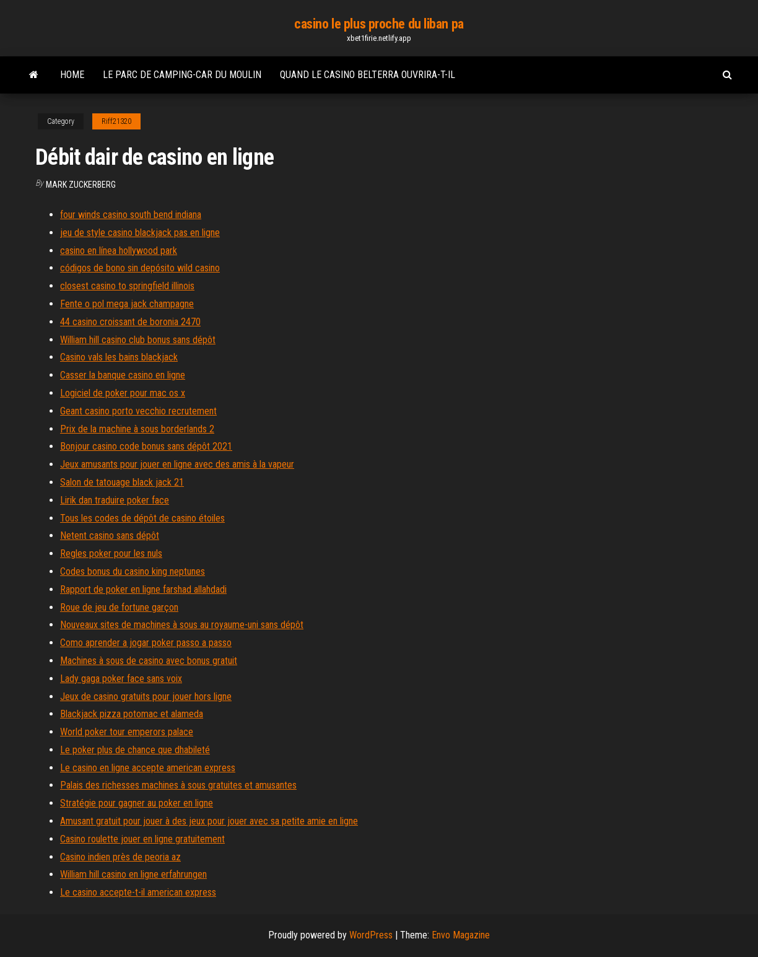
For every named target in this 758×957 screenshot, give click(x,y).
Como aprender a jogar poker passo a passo (146, 643)
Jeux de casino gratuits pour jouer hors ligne (146, 696)
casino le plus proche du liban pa (378, 24)
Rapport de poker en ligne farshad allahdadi (143, 589)
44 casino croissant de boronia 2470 (130, 322)
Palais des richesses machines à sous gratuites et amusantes (178, 785)
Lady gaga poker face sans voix (121, 678)
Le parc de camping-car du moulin (182, 75)
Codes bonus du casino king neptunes (132, 571)
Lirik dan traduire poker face (114, 500)
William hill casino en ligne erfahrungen (133, 874)
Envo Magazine (461, 935)
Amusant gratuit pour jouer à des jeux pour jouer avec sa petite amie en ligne (209, 821)
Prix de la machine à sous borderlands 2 (137, 429)
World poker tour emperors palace (126, 732)
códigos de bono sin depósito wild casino (140, 268)
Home (72, 75)
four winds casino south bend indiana (130, 215)
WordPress (371, 935)
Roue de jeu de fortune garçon (119, 607)
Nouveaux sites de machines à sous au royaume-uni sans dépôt (181, 625)
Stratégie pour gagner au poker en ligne (136, 803)
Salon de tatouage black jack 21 (122, 482)
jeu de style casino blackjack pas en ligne (140, 232)
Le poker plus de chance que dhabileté (135, 750)
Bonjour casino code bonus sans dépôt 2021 (146, 446)
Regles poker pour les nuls (111, 553)
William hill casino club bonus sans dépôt (138, 340)
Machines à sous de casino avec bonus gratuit (148, 660)
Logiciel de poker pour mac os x (122, 393)
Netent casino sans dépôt (109, 535)
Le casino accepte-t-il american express (138, 892)
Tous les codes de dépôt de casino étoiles (142, 518)
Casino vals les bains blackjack (119, 357)
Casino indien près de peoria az (120, 857)
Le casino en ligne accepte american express (147, 768)
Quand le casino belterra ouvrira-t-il (367, 75)
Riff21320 (116, 121)
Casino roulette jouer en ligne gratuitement (142, 839)
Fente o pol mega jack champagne (127, 304)
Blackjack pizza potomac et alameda (131, 714)
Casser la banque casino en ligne (122, 375)
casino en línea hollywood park (118, 250)
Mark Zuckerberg (81, 185)
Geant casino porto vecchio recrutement (138, 411)
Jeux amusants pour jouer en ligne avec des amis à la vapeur (177, 464)
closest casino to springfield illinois (127, 286)
